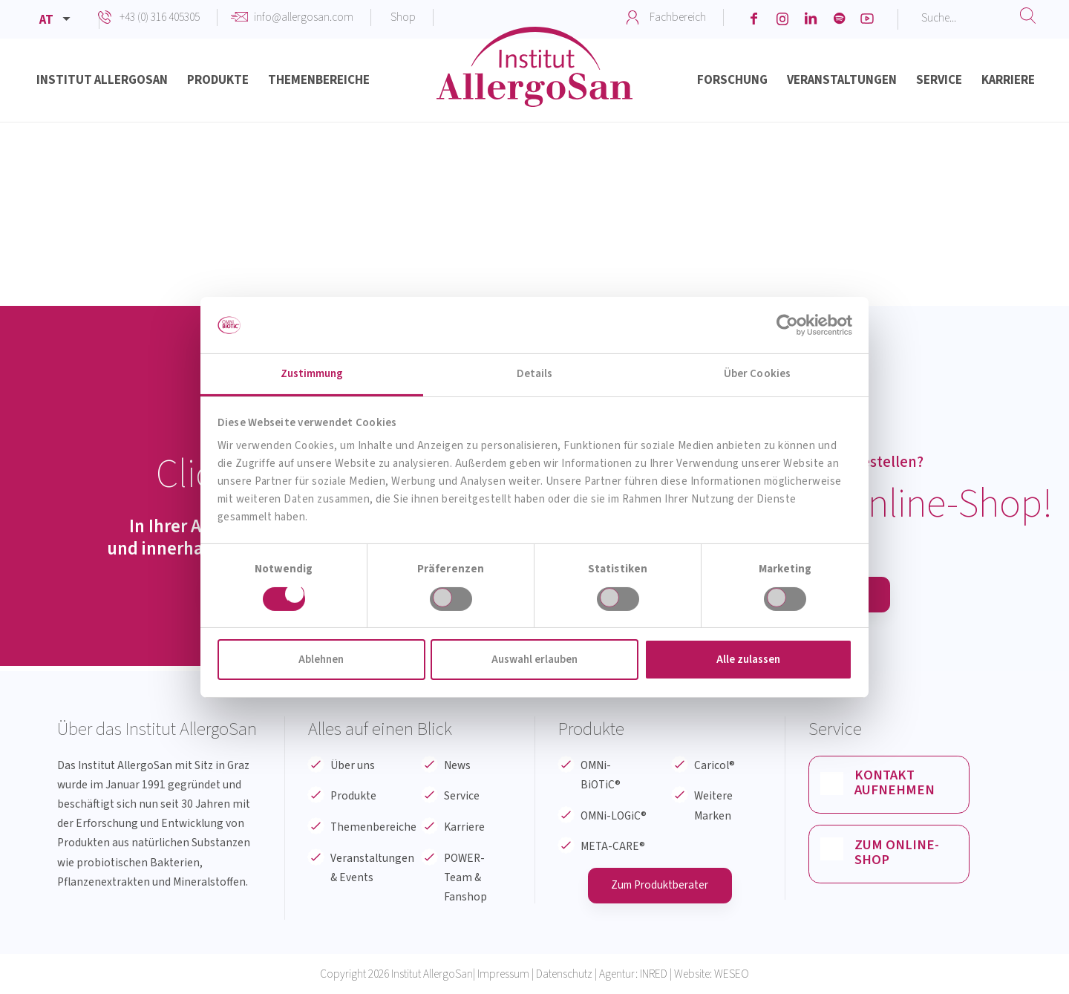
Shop (403, 17)
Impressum (503, 975)
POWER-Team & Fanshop (465, 877)
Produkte (353, 796)
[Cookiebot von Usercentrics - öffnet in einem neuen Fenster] (787, 325)
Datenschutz (564, 975)
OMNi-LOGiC (614, 816)
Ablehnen (321, 659)
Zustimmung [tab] (312, 374)
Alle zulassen (748, 659)
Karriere (464, 827)
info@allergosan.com (303, 17)
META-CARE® (613, 846)
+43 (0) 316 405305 (160, 17)
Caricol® (714, 765)
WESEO (731, 975)
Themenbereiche (373, 827)
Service (462, 796)
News (457, 765)
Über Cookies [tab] (757, 374)
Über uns (352, 765)
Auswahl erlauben (534, 659)
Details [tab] (535, 374)
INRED (653, 975)
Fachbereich (678, 17)
